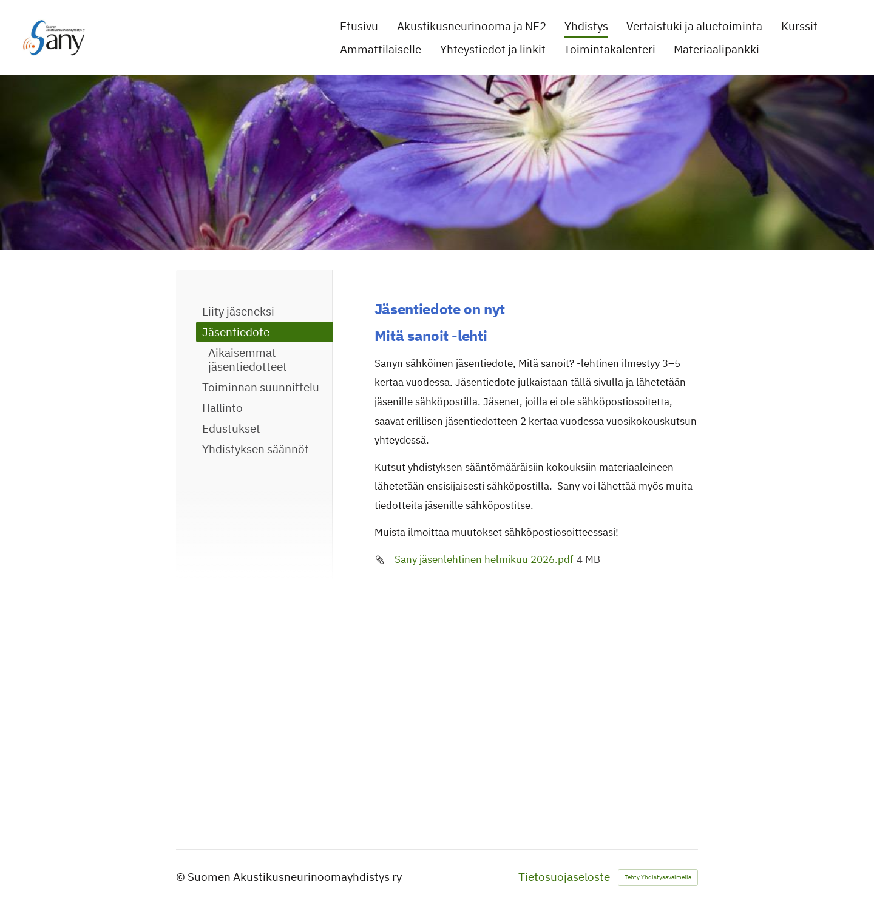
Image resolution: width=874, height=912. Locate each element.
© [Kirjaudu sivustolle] (182, 877)
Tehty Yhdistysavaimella (658, 877)
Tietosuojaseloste (564, 877)
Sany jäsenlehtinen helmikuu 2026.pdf (484, 559)
